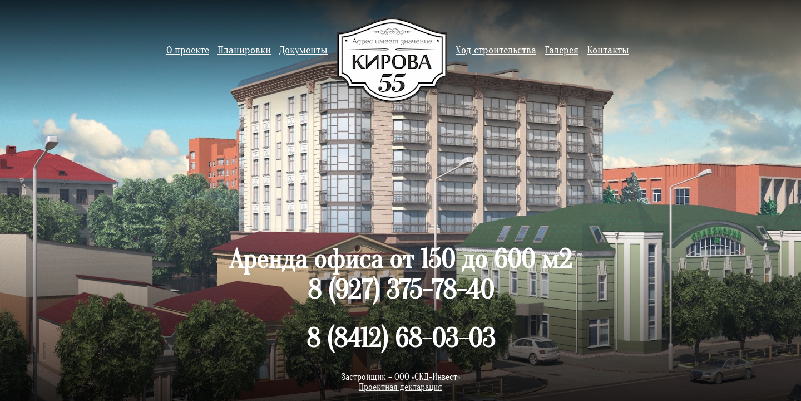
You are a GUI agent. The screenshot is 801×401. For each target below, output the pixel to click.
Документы (303, 50)
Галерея (561, 50)
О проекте (187, 50)
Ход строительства (496, 50)
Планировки (244, 50)
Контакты (608, 50)
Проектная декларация (400, 387)
